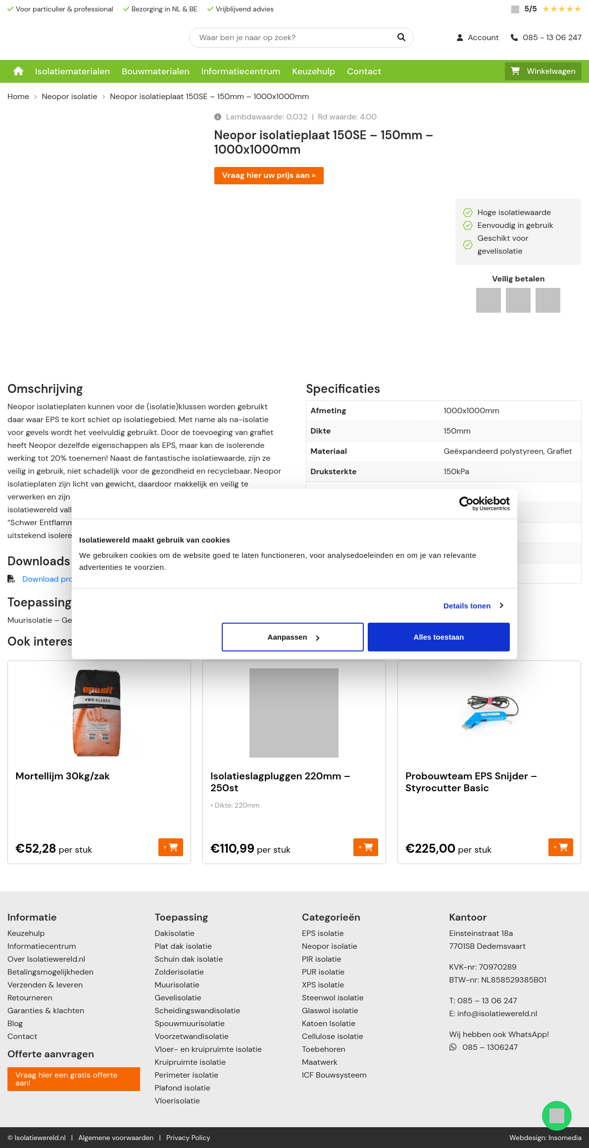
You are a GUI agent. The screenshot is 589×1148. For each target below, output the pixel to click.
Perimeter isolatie (187, 1075)
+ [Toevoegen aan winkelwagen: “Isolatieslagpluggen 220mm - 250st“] (365, 847)
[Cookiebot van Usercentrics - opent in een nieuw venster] (466, 503)
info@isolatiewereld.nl (497, 1013)
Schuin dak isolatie (189, 959)
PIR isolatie (321, 959)
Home (18, 96)
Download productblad (64, 579)
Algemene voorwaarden (115, 1137)
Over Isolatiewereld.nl (46, 959)
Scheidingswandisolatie (198, 1010)
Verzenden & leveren (45, 985)
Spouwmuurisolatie (190, 1023)
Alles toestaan (439, 637)
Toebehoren (323, 1049)
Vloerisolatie (177, 1100)
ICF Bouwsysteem (334, 1075)
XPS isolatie (323, 985)
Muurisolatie (177, 985)
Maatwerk (320, 1062)
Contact (364, 71)
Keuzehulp (313, 71)
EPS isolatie (323, 933)
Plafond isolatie (182, 1088)
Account (478, 37)
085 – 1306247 (483, 1047)
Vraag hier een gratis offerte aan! (66, 1079)
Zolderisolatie (179, 972)
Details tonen (467, 605)
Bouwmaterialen (156, 71)
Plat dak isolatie (183, 946)
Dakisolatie (175, 933)
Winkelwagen (543, 71)
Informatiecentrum (241, 71)
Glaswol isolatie (330, 1010)
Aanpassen (293, 637)
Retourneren (29, 997)
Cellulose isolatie (332, 1036)
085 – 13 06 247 (487, 1000)
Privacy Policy (188, 1137)
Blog (15, 1023)
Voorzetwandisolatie (192, 1036)
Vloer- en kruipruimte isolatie (208, 1049)
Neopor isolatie (70, 96)
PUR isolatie (323, 972)
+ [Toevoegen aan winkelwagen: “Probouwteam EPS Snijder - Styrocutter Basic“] (560, 847)
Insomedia (565, 1137)
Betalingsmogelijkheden (50, 972)
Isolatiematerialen (72, 71)
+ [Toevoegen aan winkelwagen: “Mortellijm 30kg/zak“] (170, 847)
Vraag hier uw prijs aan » (269, 175)
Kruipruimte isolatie (190, 1062)
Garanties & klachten (45, 1010)
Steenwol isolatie (333, 997)
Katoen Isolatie (328, 1023)
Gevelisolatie (178, 997)
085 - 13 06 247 (546, 37)
